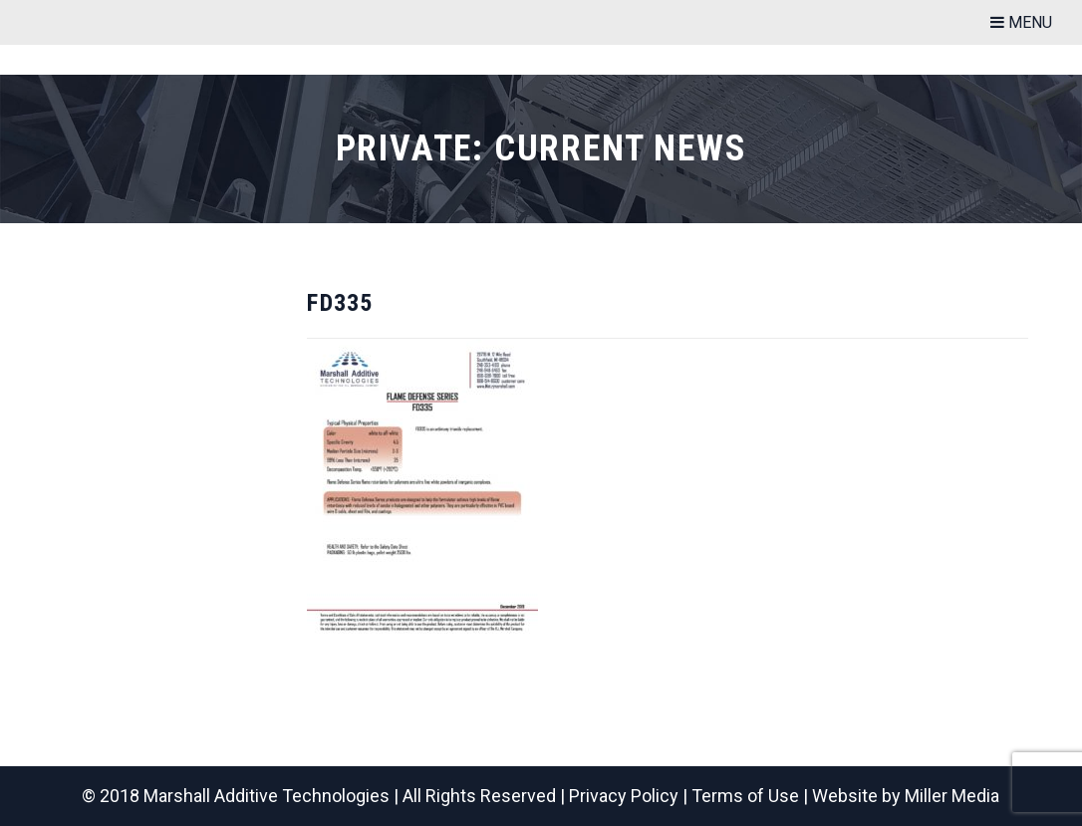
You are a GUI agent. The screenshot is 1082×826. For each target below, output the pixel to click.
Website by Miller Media (905, 795)
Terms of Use (745, 795)
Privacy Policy (623, 795)
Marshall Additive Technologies (266, 795)
